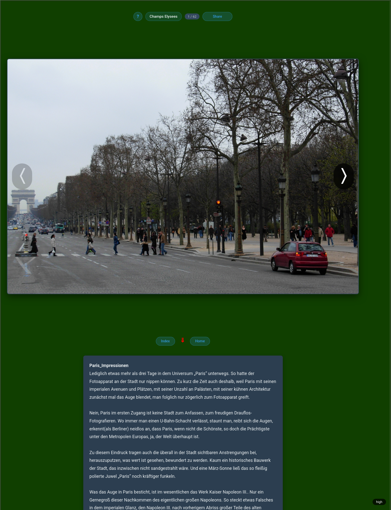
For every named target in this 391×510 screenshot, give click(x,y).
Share (217, 16)
